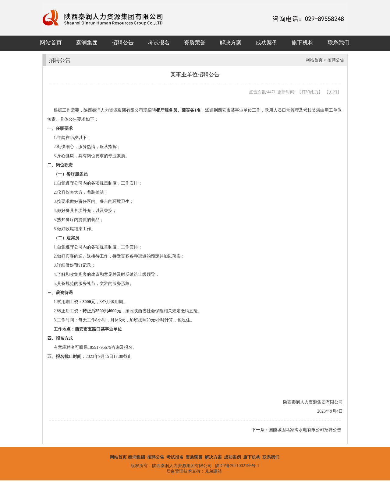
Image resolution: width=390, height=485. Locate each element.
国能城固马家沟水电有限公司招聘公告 (305, 430)
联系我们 (338, 43)
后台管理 (174, 471)
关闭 (332, 92)
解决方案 (231, 43)
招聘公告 (123, 43)
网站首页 (51, 43)
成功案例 (267, 43)
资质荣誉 (195, 43)
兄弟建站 (213, 471)
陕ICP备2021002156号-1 (237, 465)
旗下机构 (303, 43)
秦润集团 (87, 43)
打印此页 (309, 92)
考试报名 (159, 43)
